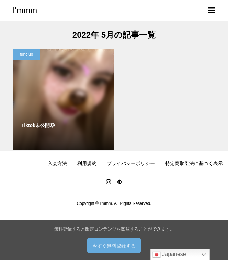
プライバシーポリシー (131, 163)
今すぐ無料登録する (114, 245)
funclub (26, 54)
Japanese (169, 254)
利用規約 (86, 163)
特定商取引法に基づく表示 (194, 163)
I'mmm (25, 10)
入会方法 (57, 163)
